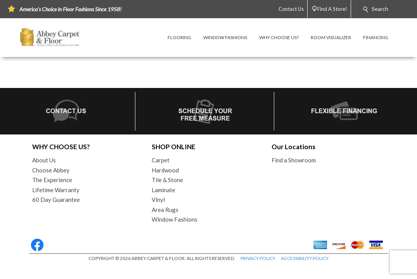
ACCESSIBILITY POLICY (305, 258)
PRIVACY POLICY (258, 258)
